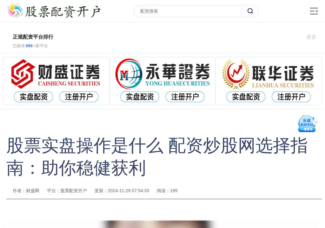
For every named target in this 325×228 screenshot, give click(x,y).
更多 (314, 37)
